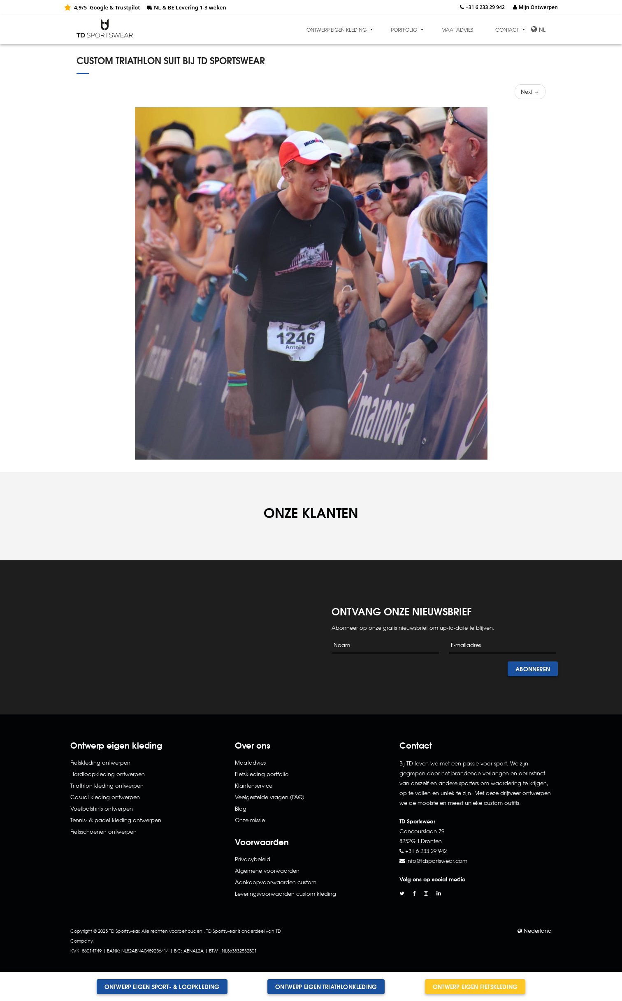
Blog (240, 808)
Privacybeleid (252, 859)
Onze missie (250, 820)
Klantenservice (253, 785)
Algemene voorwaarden (267, 870)
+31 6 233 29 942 (485, 7)
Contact (507, 29)
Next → (530, 91)
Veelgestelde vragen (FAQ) (269, 797)
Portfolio (404, 29)
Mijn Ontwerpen (538, 7)
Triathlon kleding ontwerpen (107, 785)
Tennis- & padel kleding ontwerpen (115, 820)
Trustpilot (127, 7)
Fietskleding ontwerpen (100, 762)
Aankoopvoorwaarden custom (275, 882)
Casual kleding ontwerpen (105, 797)
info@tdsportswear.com (436, 861)
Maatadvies (250, 762)
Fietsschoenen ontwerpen (103, 831)
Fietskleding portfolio (262, 774)
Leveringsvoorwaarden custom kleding (285, 893)
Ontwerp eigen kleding (336, 29)
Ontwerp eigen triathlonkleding (326, 986)
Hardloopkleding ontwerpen (107, 774)
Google (99, 7)
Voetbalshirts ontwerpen (101, 808)
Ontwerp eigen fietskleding (475, 986)
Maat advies (457, 29)
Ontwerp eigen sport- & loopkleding (162, 986)
